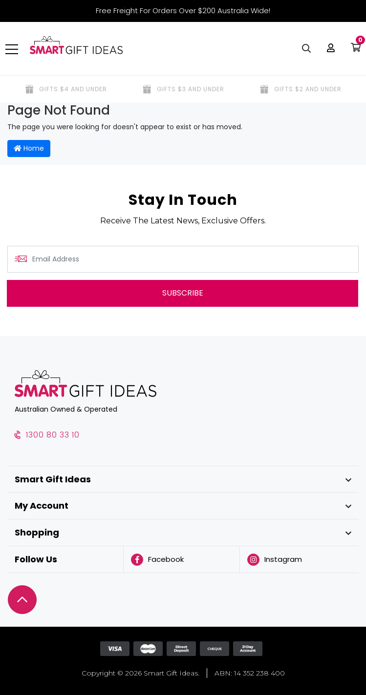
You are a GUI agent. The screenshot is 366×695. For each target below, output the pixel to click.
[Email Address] (183, 259)
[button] (329, 49)
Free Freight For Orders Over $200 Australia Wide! (183, 10)
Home (29, 148)
